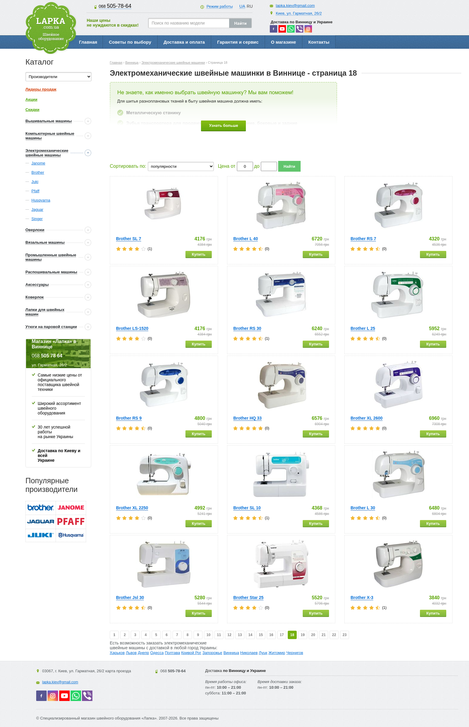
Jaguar (37, 209)
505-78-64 (115, 6)
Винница (231, 652)
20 (313, 635)
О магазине (283, 42)
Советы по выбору (130, 42)
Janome (38, 163)
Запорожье (212, 652)
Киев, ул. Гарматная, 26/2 (299, 13)
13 (240, 635)
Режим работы (219, 6)
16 (271, 635)
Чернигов (294, 652)
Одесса (157, 652)
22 (334, 635)
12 (229, 635)
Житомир (277, 652)
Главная (88, 42)
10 (208, 635)
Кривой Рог (191, 652)
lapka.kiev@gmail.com (295, 5)
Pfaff (35, 191)
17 (282, 635)
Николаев (249, 652)
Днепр (143, 652)
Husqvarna (40, 200)
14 (250, 635)
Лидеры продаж (41, 89)
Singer (37, 219)
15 (261, 635)
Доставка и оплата (184, 42)
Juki (34, 181)
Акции (31, 99)
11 (219, 635)
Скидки (32, 109)
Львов (131, 652)
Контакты (319, 42)
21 (323, 635)
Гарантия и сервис (238, 42)
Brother (37, 172)
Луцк (263, 652)
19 (302, 635)
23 (344, 635)
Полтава (172, 652)
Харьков (117, 652)
